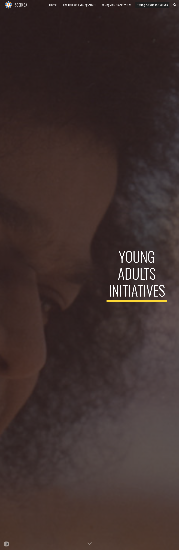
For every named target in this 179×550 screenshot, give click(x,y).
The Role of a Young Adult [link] (79, 5)
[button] (175, 5)
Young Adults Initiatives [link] (152, 5)
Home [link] (53, 5)
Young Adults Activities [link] (116, 5)
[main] (137, 275)
